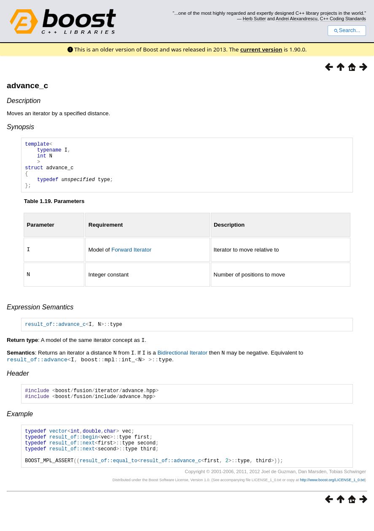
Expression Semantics (40, 316)
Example (20, 425)
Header (18, 382)
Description (23, 100)
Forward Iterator (131, 259)
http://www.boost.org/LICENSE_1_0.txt (332, 499)
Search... (347, 30)
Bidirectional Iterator (182, 363)
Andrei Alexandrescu (296, 18)
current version (261, 49)
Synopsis (20, 126)
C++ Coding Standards (343, 18)
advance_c (27, 85)
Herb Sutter (254, 18)
